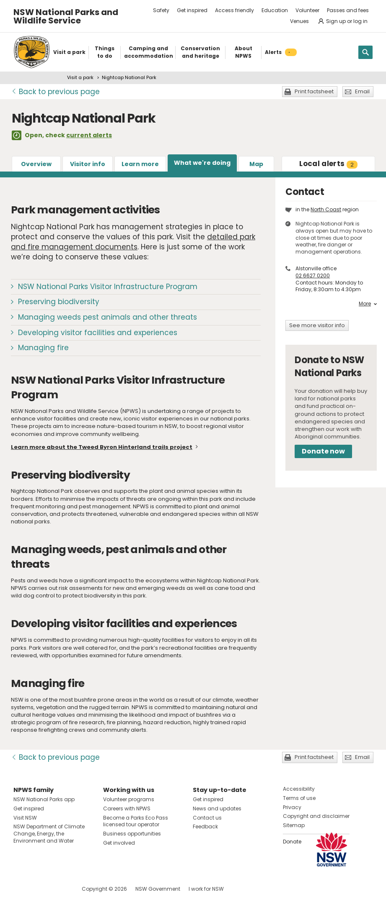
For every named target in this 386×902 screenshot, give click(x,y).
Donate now (323, 451)
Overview (36, 164)
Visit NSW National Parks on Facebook (21, 889)
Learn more (140, 164)
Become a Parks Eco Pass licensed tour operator (135, 821)
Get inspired (192, 10)
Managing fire (43, 348)
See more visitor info (317, 325)
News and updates (217, 808)
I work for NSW (206, 888)
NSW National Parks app (44, 799)
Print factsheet (314, 91)
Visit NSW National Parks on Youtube (57, 889)
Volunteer (307, 10)
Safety (161, 10)
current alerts (89, 135)
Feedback (205, 826)
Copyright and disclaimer (316, 816)
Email (362, 91)
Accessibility (299, 788)
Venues (299, 21)
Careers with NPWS (126, 808)
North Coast (326, 209)
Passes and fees (348, 10)
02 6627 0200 (312, 275)
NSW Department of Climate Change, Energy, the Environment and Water (49, 833)
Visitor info (87, 164)
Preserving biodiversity (58, 302)
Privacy (292, 807)
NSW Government (157, 888)
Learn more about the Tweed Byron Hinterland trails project (101, 447)
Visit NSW (25, 817)
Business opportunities (132, 833)
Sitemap (294, 825)
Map (256, 164)
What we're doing (202, 163)
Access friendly (234, 10)
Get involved (119, 842)
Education (275, 10)
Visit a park (80, 77)
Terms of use (299, 798)
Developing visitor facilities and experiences (97, 333)
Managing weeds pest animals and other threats (107, 317)
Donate (292, 841)
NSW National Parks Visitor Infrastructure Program (107, 287)
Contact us (207, 817)
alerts (328, 164)
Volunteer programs (128, 799)
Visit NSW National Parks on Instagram (39, 889)
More (368, 303)
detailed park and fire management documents (133, 242)
